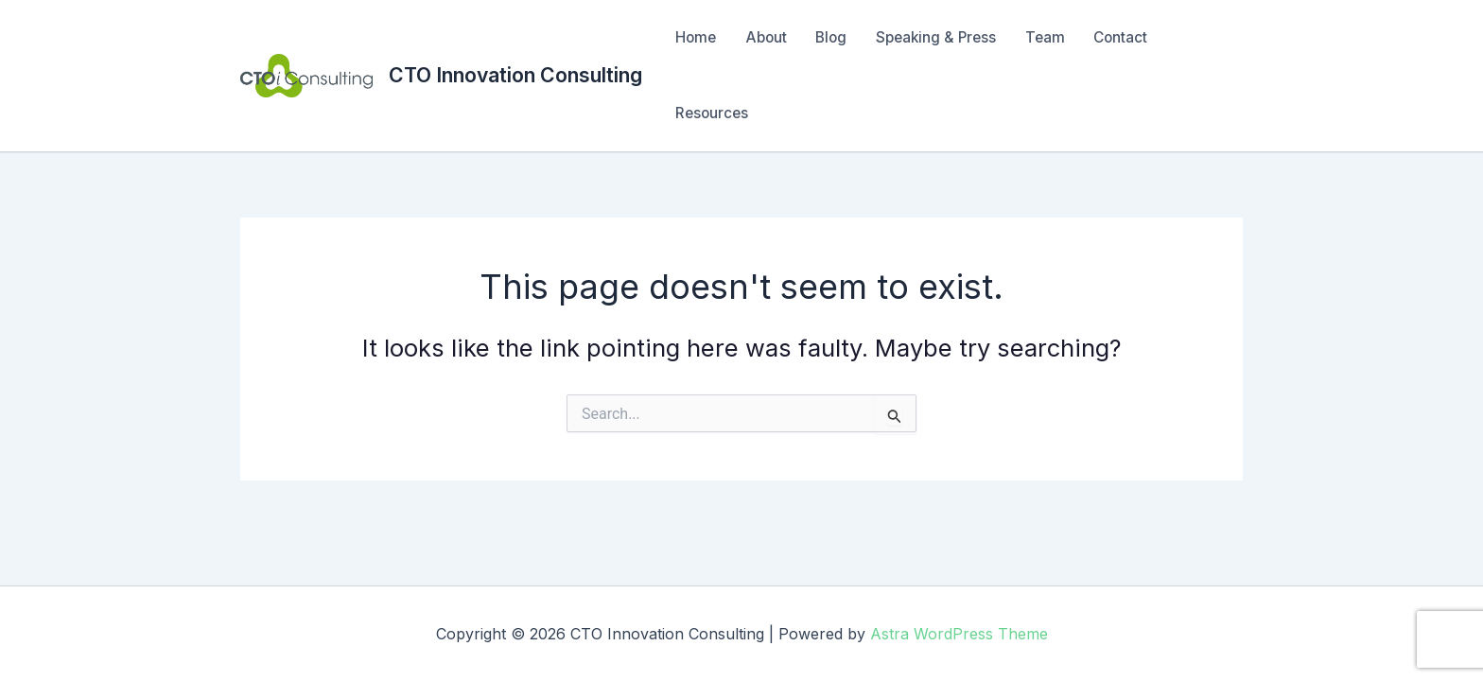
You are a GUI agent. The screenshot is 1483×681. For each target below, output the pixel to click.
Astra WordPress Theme (959, 633)
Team (1045, 37)
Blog (830, 37)
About (766, 37)
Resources (711, 113)
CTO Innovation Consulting (515, 74)
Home (695, 37)
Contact (1120, 37)
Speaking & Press (936, 37)
